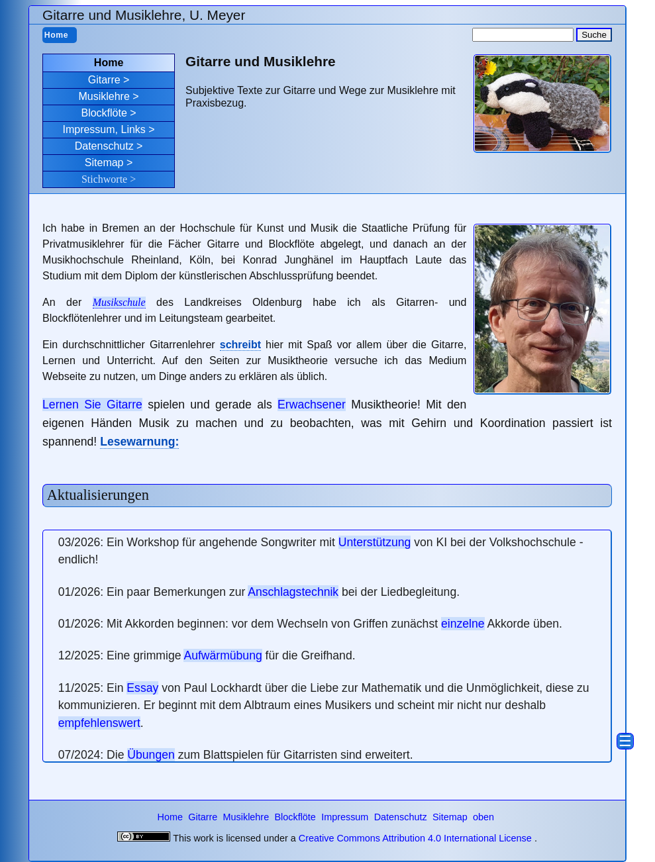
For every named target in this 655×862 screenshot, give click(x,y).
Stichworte (104, 179)
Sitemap (104, 162)
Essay (142, 687)
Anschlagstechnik (293, 592)
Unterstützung (374, 542)
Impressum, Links (103, 129)
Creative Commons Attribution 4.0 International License (415, 838)
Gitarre (104, 79)
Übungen (150, 754)
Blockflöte (103, 113)
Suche (594, 35)
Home (56, 35)
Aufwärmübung (222, 655)
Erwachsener (311, 404)
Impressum (346, 817)
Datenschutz (104, 146)
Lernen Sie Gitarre (92, 404)
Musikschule (119, 302)
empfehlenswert (99, 723)
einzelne (463, 623)
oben (483, 817)
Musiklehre (103, 96)
